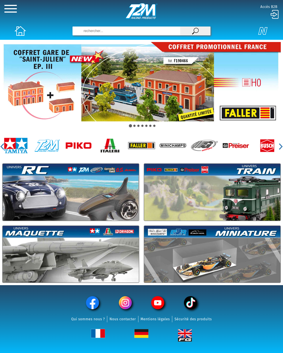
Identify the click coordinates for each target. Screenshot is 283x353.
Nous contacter (122, 319)
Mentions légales (155, 319)
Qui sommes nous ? (88, 319)
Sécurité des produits (193, 319)
